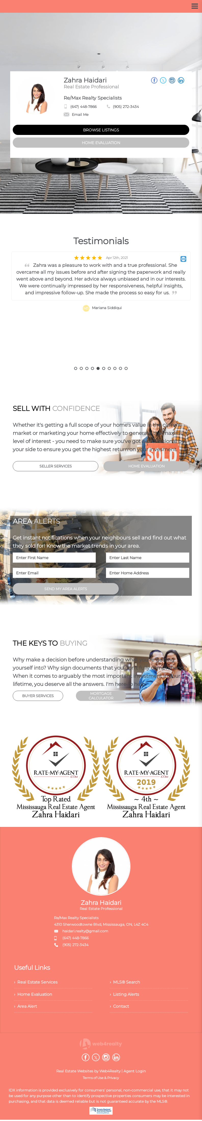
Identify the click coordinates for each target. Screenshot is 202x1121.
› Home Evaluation (33, 994)
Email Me (76, 114)
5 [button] (98, 368)
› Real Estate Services (36, 982)
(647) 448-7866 (83, 106)
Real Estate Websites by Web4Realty (88, 1072)
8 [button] (114, 368)
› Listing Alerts (124, 994)
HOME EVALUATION (101, 142)
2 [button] (81, 368)
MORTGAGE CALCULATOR (101, 695)
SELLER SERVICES (55, 466)
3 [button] (86, 368)
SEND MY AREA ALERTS (65, 589)
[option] (101, 309)
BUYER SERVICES (38, 696)
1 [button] (75, 368)
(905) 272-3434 (126, 106)
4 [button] (92, 368)
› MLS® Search (125, 982)
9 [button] (120, 368)
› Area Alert (25, 1007)
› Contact (119, 1007)
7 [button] (109, 368)
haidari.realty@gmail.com (85, 931)
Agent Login (135, 1072)
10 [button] (126, 368)
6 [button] (103, 368)
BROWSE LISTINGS (101, 130)
